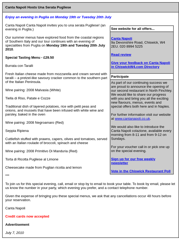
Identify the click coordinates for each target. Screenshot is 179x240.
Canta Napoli (121, 38)
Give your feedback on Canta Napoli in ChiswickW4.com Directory (140, 65)
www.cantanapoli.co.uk (132, 119)
